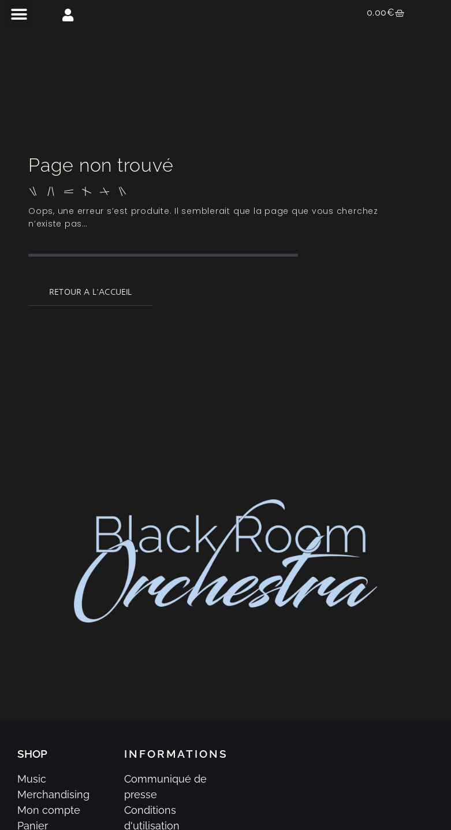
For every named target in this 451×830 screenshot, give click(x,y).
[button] (19, 14)
